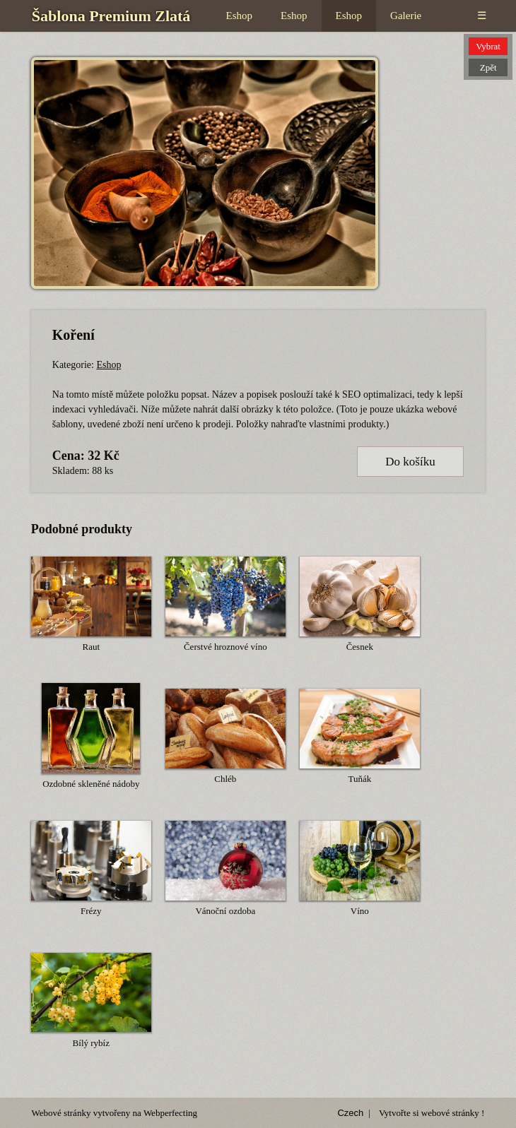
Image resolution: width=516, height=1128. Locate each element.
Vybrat (488, 46)
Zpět (488, 67)
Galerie (405, 15)
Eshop (239, 15)
